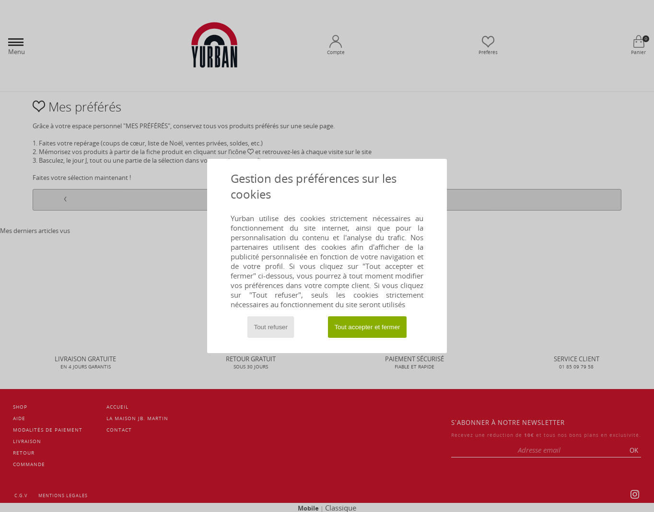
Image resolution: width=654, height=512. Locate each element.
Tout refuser (271, 327)
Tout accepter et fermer (367, 327)
